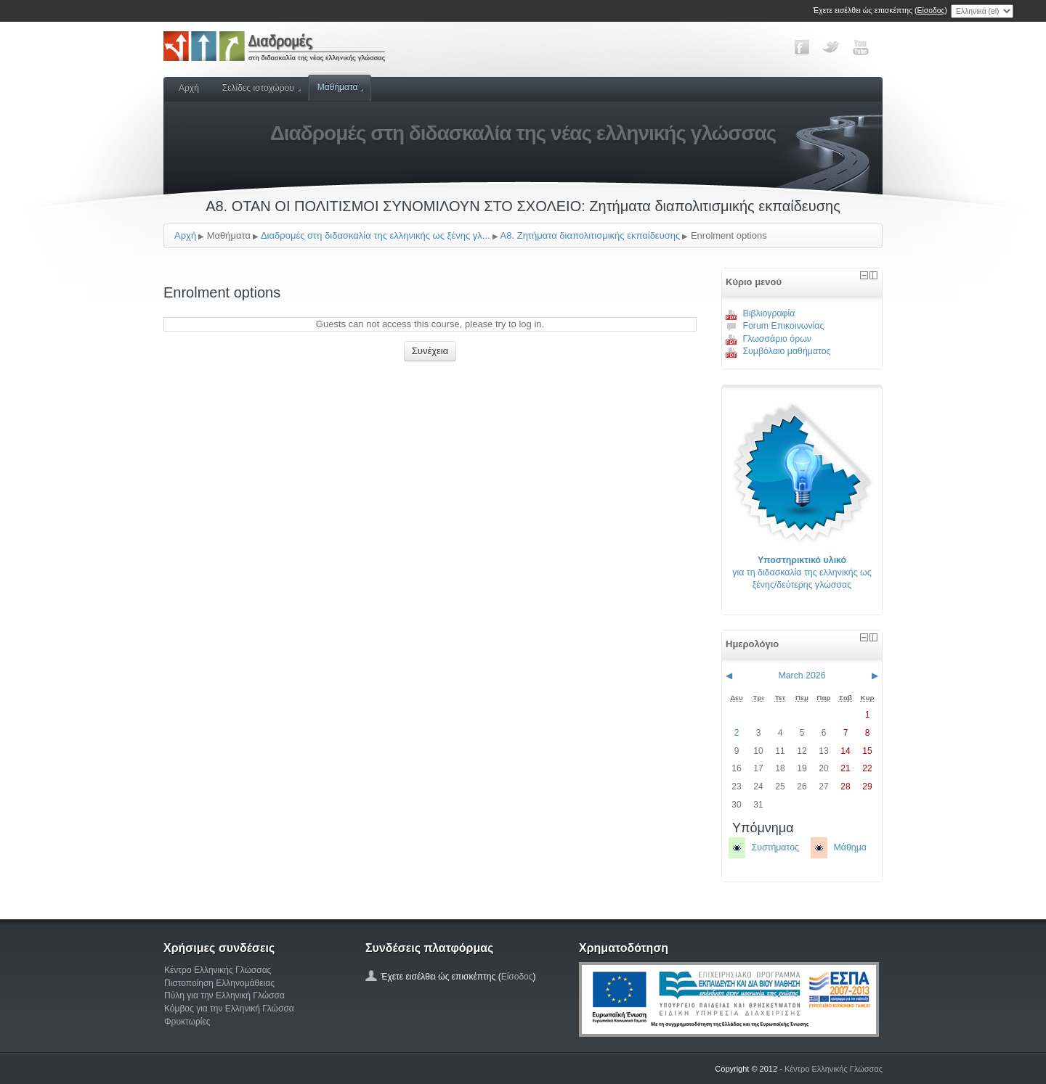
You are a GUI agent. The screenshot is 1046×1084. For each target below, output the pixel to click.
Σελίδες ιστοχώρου (261, 88)
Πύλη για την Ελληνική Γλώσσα (224, 995)
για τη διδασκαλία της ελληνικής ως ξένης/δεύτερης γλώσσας (801, 573)
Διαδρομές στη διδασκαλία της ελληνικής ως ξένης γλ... (375, 235)
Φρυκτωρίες (187, 1022)
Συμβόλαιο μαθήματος (778, 351)
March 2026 (801, 675)
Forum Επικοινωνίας (775, 326)
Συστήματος (776, 847)
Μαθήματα (340, 87)
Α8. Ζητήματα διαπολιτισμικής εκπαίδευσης (590, 235)
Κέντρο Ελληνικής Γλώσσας (217, 970)
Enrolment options (729, 235)
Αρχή (189, 88)
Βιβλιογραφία (760, 313)
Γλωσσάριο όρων (768, 339)
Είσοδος (931, 11)
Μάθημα (850, 847)
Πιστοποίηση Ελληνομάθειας (219, 983)
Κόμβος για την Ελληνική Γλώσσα (229, 1008)
